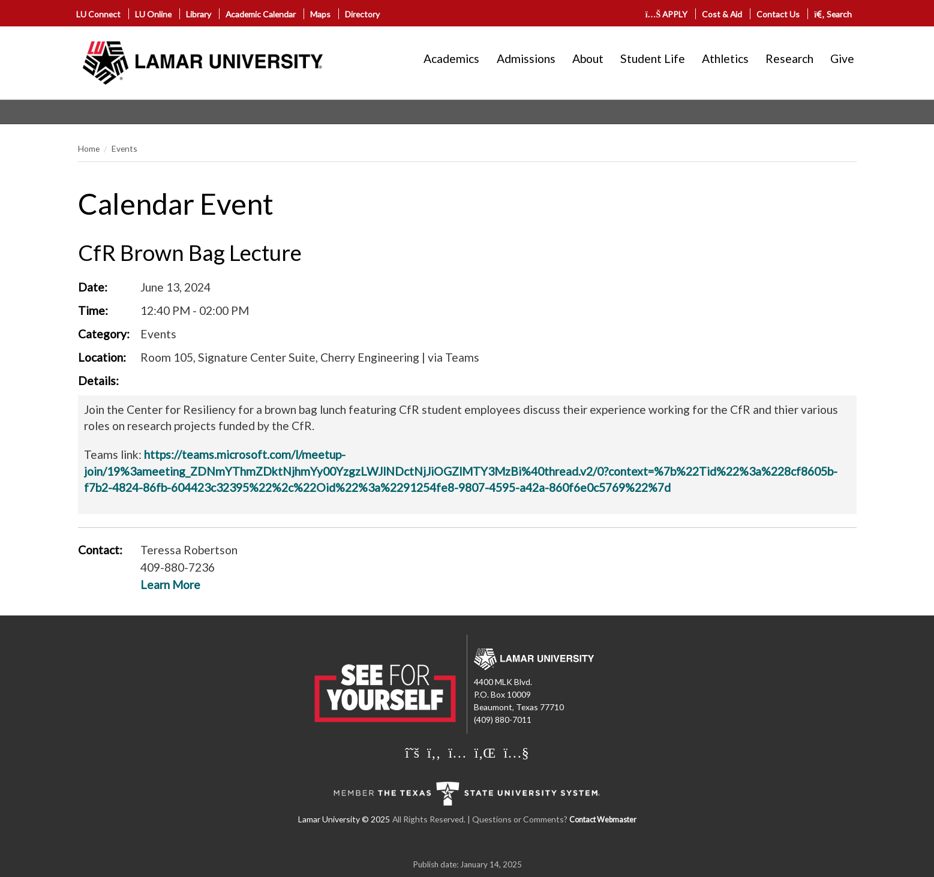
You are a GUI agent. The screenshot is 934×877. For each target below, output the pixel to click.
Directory (362, 14)
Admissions (526, 58)
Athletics (725, 58)
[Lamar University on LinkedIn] (486, 752)
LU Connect (98, 14)
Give (842, 58)
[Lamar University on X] (414, 752)
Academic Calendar (261, 14)
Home (89, 148)
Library (198, 14)
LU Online (153, 14)
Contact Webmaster (602, 819)
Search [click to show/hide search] (833, 14)
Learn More (170, 584)
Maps (320, 14)
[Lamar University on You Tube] (516, 752)
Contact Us (778, 14)
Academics (451, 58)
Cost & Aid (722, 14)
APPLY (666, 14)
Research (789, 58)
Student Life (652, 58)
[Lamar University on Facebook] (435, 752)
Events (124, 148)
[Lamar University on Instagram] (458, 752)
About (587, 58)
